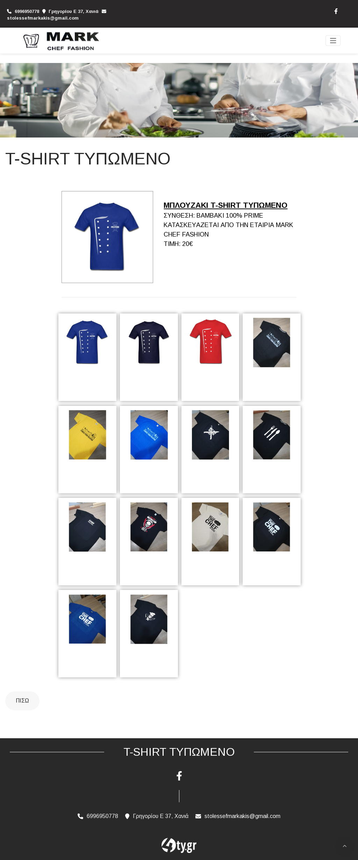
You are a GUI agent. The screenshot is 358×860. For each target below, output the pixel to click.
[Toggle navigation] (333, 40)
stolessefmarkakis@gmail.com (43, 18)
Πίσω (22, 701)
